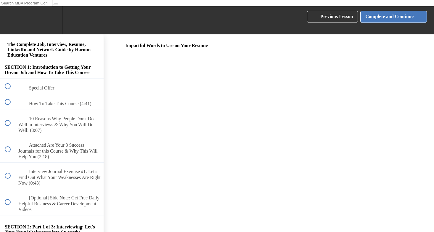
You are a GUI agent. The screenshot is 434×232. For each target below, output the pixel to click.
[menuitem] (52, 20)
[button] (11, 20)
